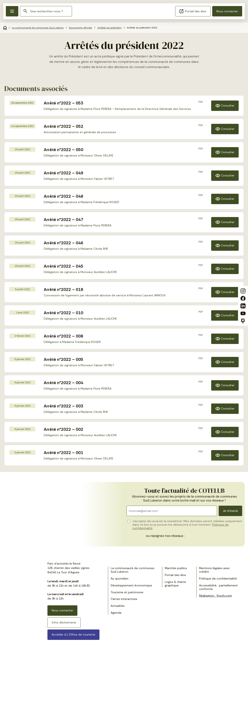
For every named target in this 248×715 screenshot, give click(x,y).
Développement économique (131, 585)
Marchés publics (176, 568)
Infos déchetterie (64, 622)
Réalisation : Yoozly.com (215, 595)
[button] (12, 11)
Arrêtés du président (109, 27)
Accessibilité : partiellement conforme (218, 587)
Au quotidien (119, 578)
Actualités (118, 606)
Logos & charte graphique (175, 583)
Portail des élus (193, 11)
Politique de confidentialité (218, 578)
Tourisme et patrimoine (127, 592)
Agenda (116, 612)
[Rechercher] (25, 11)
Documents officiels (80, 27)
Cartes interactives (124, 599)
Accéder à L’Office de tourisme (73, 634)
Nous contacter (227, 11)
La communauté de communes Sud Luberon (38, 27)
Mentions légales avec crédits (214, 569)
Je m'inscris (230, 511)
